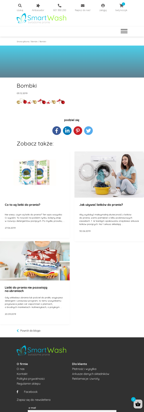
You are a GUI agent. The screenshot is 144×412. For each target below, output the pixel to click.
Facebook (27, 392)
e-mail (32, 407)
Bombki (34, 41)
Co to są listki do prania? (22, 205)
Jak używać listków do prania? (101, 205)
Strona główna (23, 41)
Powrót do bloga (30, 330)
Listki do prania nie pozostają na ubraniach (26, 289)
